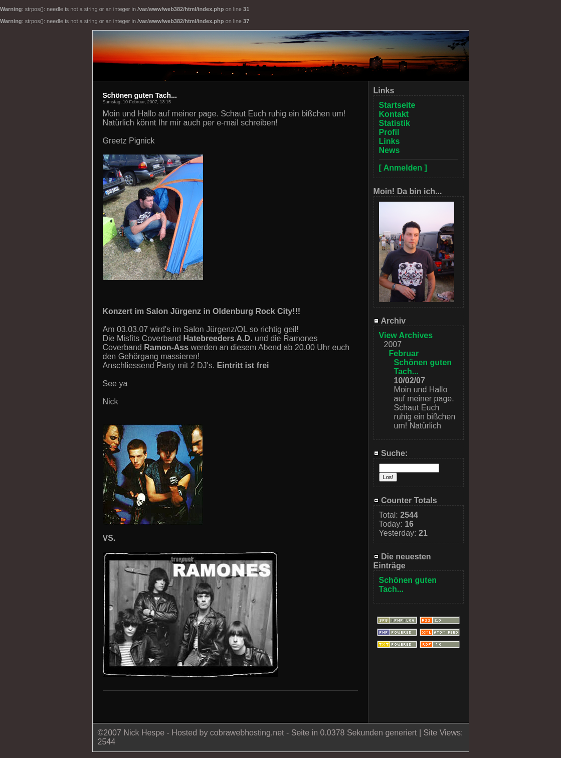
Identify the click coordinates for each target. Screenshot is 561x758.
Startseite (397, 105)
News (389, 150)
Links (389, 141)
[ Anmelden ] (403, 168)
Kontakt (394, 114)
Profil (389, 132)
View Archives (406, 335)
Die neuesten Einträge (402, 561)
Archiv (389, 321)
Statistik (394, 123)
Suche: (390, 453)
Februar (404, 353)
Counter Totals (405, 500)
